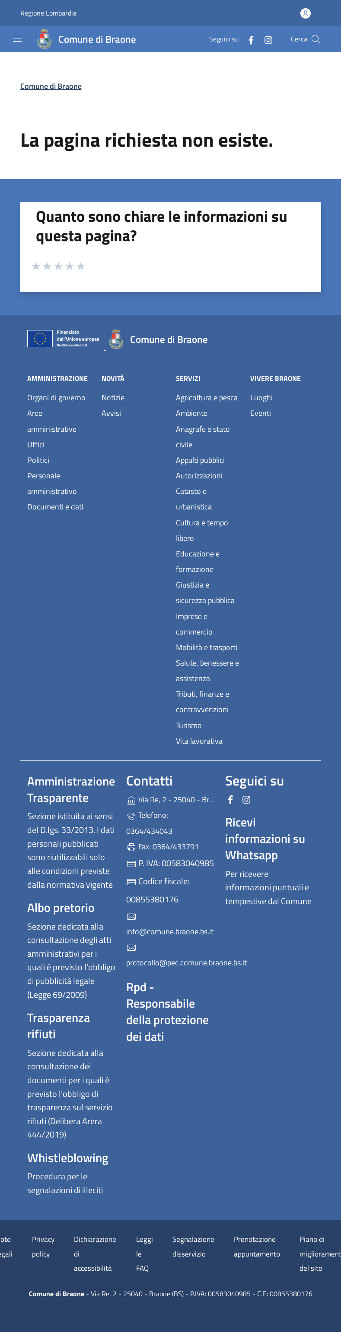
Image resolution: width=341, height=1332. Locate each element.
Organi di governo (56, 397)
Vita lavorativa (199, 741)
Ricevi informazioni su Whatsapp (265, 838)
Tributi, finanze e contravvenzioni (202, 701)
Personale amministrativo (52, 483)
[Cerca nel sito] (316, 39)
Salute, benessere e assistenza (207, 670)
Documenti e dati (55, 506)
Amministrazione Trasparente (71, 789)
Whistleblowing (67, 1157)
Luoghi (261, 397)
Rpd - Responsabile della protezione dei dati (167, 1011)
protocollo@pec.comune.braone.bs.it (170, 955)
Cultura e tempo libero (202, 530)
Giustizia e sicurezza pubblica (205, 592)
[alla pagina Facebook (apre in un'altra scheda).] (247, 39)
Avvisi (111, 413)
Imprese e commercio (194, 624)
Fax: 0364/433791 (162, 846)
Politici (38, 460)
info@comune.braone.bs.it (170, 924)
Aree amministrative (51, 420)
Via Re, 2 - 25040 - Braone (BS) (170, 798)
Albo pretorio (61, 907)
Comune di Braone (51, 86)
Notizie (113, 397)
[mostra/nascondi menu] (17, 39)
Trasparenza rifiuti (58, 1025)
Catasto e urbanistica (194, 498)
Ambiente (191, 413)
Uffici (36, 444)
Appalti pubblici (200, 460)
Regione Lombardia (48, 13)
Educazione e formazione (198, 561)
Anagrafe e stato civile (203, 436)
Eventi (260, 413)
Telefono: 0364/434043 (149, 822)
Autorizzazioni (199, 475)
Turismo (189, 725)
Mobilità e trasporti (206, 647)
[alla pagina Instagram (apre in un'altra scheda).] (265, 39)
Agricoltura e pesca (207, 397)
